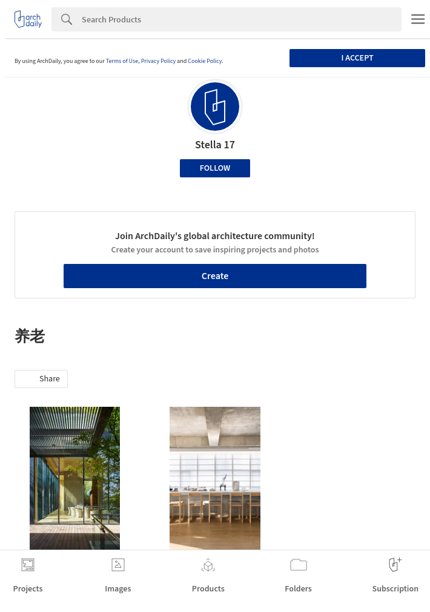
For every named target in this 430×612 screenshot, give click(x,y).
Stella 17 (215, 145)
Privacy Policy (158, 61)
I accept (358, 58)
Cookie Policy (205, 61)
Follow (215, 168)
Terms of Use (122, 61)
